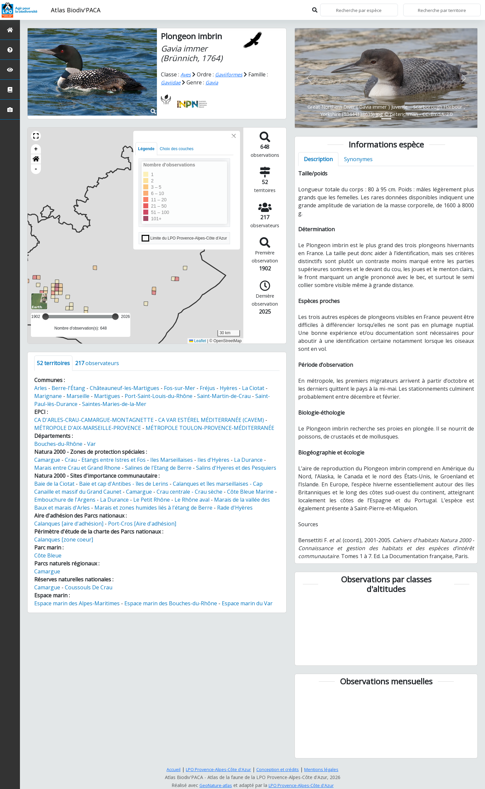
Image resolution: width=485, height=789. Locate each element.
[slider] (115, 316)
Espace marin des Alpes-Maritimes (77, 603)
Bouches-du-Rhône (58, 443)
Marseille (77, 396)
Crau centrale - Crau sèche (189, 491)
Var (91, 443)
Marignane (48, 396)
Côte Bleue (47, 555)
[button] (36, 136)
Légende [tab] (146, 149)
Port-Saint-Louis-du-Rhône (158, 396)
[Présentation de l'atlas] (10, 49)
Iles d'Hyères (213, 459)
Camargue (47, 459)
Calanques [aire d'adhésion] (68, 523)
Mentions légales (326, 769)
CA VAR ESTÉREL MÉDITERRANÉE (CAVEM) (211, 420)
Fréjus (207, 388)
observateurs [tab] (97, 363)
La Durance (248, 459)
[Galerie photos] (10, 109)
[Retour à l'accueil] (10, 30)
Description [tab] (318, 159)
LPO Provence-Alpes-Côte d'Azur (216, 769)
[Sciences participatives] (10, 69)
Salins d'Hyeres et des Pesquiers (236, 467)
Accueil (168, 769)
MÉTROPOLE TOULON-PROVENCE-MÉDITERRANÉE (210, 428)
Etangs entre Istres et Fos (113, 459)
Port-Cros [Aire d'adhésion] (142, 523)
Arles (40, 388)
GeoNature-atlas (213, 785)
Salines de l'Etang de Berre (158, 467)
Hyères (228, 388)
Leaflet (197, 341)
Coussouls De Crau (88, 587)
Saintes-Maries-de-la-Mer (114, 404)
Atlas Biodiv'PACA (75, 10)
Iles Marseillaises (171, 459)
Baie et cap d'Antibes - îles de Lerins (123, 483)
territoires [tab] (53, 363)
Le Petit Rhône (151, 499)
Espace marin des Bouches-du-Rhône (170, 603)
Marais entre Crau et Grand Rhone (77, 467)
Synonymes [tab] (358, 159)
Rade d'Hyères (235, 507)
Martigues (107, 396)
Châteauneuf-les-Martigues (124, 388)
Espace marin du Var (247, 603)
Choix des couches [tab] (176, 149)
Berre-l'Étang (68, 388)
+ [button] (36, 149)
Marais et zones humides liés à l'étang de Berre (153, 507)
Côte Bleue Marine (250, 491)
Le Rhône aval (192, 499)
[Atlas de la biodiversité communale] (10, 89)
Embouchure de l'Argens (64, 499)
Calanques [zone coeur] (63, 539)
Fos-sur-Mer (179, 388)
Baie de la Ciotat (54, 483)
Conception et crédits (280, 769)
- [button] (36, 169)
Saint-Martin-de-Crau (224, 396)
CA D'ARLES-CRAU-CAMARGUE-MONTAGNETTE (94, 420)
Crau (71, 459)
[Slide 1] (386, 119)
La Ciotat (253, 388)
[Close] (234, 136)
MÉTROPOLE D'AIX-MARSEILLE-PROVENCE (87, 428)
